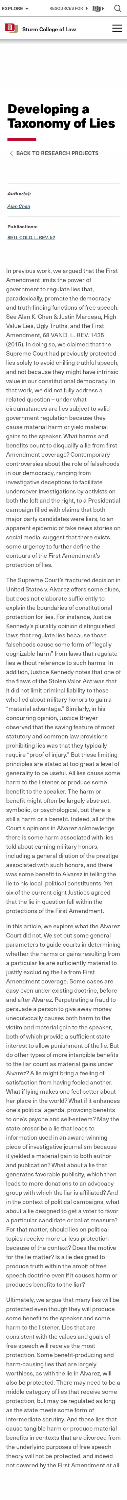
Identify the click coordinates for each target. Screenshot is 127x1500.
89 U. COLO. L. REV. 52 (31, 237)
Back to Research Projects (53, 152)
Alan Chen (18, 206)
